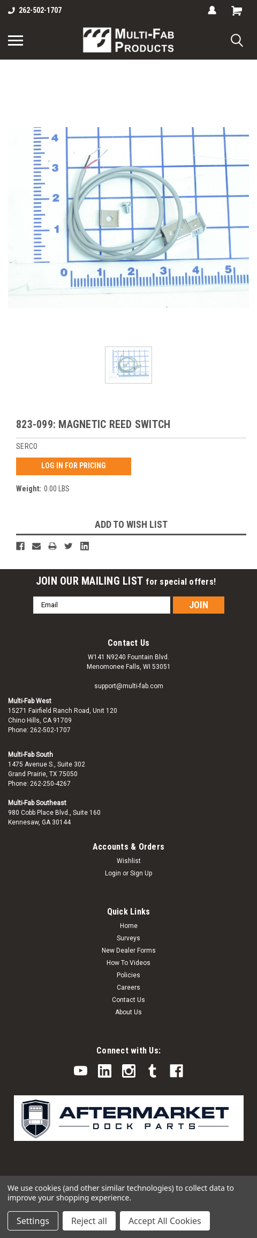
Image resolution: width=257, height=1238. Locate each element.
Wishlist (129, 861)
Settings (33, 1221)
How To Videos (128, 963)
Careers (128, 987)
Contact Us (128, 1000)
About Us (128, 1012)
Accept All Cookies (164, 1221)
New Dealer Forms (129, 950)
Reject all (89, 1221)
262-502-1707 (35, 10)
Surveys (128, 938)
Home (129, 926)
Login (113, 873)
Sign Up (141, 873)
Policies (128, 975)
